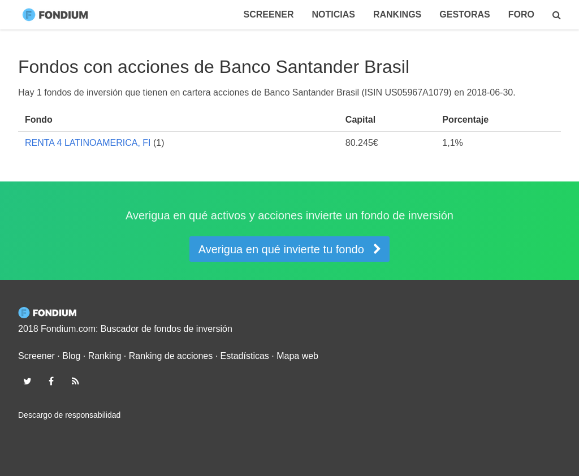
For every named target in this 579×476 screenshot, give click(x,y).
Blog (71, 356)
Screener (269, 14)
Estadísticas (245, 356)
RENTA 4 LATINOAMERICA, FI (88, 143)
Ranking (105, 356)
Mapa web (297, 356)
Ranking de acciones (171, 356)
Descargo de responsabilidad (69, 414)
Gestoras (464, 14)
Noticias (333, 14)
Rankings (397, 14)
